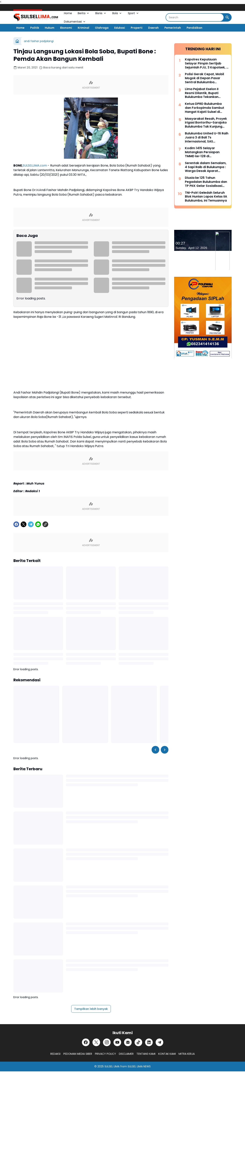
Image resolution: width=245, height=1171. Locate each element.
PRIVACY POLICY (105, 1054)
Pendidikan (194, 28)
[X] (23, 524)
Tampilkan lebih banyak (91, 1009)
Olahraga (102, 28)
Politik (34, 28)
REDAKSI (55, 1054)
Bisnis (101, 13)
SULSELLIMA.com (35, 165)
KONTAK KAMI (167, 1054)
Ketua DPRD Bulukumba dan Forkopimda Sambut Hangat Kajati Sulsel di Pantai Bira (204, 108)
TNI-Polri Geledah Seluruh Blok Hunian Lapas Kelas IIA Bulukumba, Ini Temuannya (206, 197)
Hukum (49, 28)
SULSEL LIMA (112, 1066)
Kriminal (83, 28)
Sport (133, 13)
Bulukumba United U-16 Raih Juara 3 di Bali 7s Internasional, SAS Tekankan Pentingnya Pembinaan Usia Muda (206, 137)
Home (68, 13)
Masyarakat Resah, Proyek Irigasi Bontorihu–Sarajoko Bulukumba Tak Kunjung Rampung (206, 123)
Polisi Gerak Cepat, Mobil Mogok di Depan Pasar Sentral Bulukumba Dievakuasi (204, 78)
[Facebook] (16, 524)
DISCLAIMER (126, 1054)
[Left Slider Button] (155, 750)
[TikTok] (138, 1042)
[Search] (195, 17)
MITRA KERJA (187, 1054)
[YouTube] (117, 1042)
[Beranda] (17, 41)
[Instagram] (107, 1042)
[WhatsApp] (38, 524)
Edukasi (119, 28)
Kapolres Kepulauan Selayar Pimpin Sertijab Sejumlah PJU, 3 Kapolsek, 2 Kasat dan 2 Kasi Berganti (206, 63)
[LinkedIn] (149, 1042)
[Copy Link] (45, 524)
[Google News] (128, 1042)
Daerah (153, 28)
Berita (84, 13)
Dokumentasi (75, 22)
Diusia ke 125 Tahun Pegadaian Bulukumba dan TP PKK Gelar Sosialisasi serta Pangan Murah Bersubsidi (206, 182)
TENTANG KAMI (145, 1054)
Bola (117, 13)
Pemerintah (172, 28)
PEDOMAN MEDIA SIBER (77, 1054)
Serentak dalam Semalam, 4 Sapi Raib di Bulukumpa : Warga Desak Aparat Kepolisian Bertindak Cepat (206, 167)
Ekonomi (66, 28)
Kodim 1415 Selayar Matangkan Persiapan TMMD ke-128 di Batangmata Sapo (202, 152)
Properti (136, 28)
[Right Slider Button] (164, 750)
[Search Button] (227, 17)
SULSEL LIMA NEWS (139, 1066)
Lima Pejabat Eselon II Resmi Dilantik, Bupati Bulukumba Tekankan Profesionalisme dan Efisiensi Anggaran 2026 (203, 93)
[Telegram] (31, 524)
